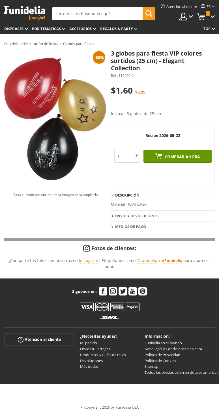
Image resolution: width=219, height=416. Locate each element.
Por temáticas (46, 28)
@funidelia (147, 260)
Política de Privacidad (162, 354)
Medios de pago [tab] (130, 226)
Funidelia (12, 43)
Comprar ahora (182, 156)
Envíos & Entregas (95, 348)
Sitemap (151, 366)
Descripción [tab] (127, 195)
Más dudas (89, 366)
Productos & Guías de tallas (103, 354)
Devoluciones (91, 360)
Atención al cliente (39, 340)
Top (207, 28)
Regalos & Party (116, 28)
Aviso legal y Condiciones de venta (173, 348)
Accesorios (80, 28)
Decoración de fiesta (41, 43)
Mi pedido (88, 342)
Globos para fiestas (79, 43)
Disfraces (13, 28)
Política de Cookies (160, 360)
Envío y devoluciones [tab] (136, 215)
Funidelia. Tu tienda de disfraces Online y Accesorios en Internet (24, 13)
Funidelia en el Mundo (163, 342)
